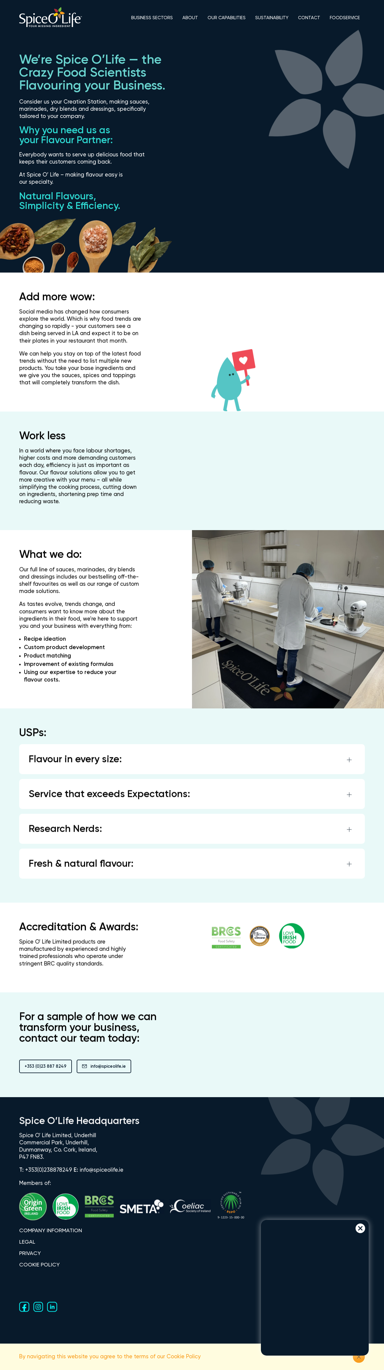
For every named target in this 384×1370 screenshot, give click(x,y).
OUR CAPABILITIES (227, 18)
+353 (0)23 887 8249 (45, 1066)
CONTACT (309, 18)
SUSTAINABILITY (271, 18)
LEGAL (27, 1242)
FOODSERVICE (345, 18)
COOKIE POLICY (39, 1265)
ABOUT (190, 18)
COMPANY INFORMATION (50, 1231)
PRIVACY (30, 1253)
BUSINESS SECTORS (152, 18)
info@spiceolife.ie (104, 1067)
